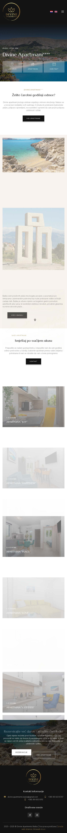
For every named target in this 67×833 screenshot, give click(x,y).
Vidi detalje (33, 443)
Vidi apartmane (30, 118)
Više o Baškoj (28, 315)
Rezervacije (21, 752)
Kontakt (33, 361)
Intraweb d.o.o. (39, 829)
